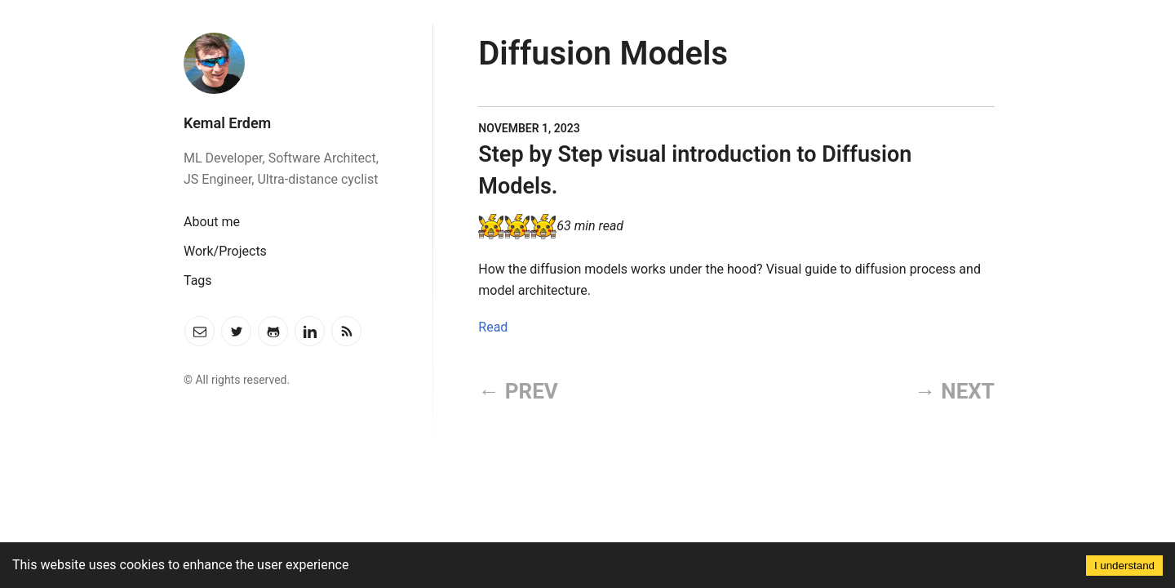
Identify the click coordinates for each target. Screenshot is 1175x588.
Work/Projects (225, 251)
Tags (198, 280)
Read (493, 327)
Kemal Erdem (227, 122)
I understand (1124, 565)
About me (212, 221)
